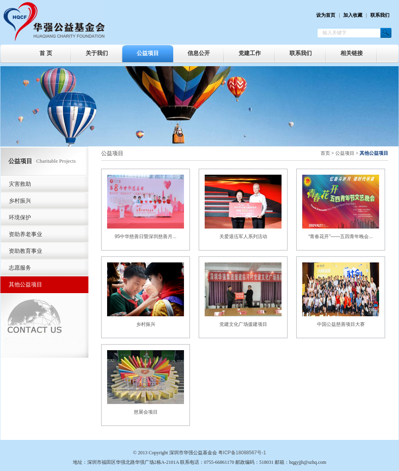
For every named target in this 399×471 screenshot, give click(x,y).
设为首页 (325, 15)
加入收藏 (352, 15)
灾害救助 (20, 184)
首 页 (45, 53)
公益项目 (148, 53)
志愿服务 (20, 268)
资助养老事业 (25, 234)
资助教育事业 (25, 251)
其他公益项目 (25, 285)
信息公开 (199, 53)
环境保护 (20, 218)
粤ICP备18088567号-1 (242, 452)
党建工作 (250, 53)
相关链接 (351, 53)
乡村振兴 (20, 201)
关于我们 (97, 53)
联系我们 (379, 15)
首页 (325, 153)
